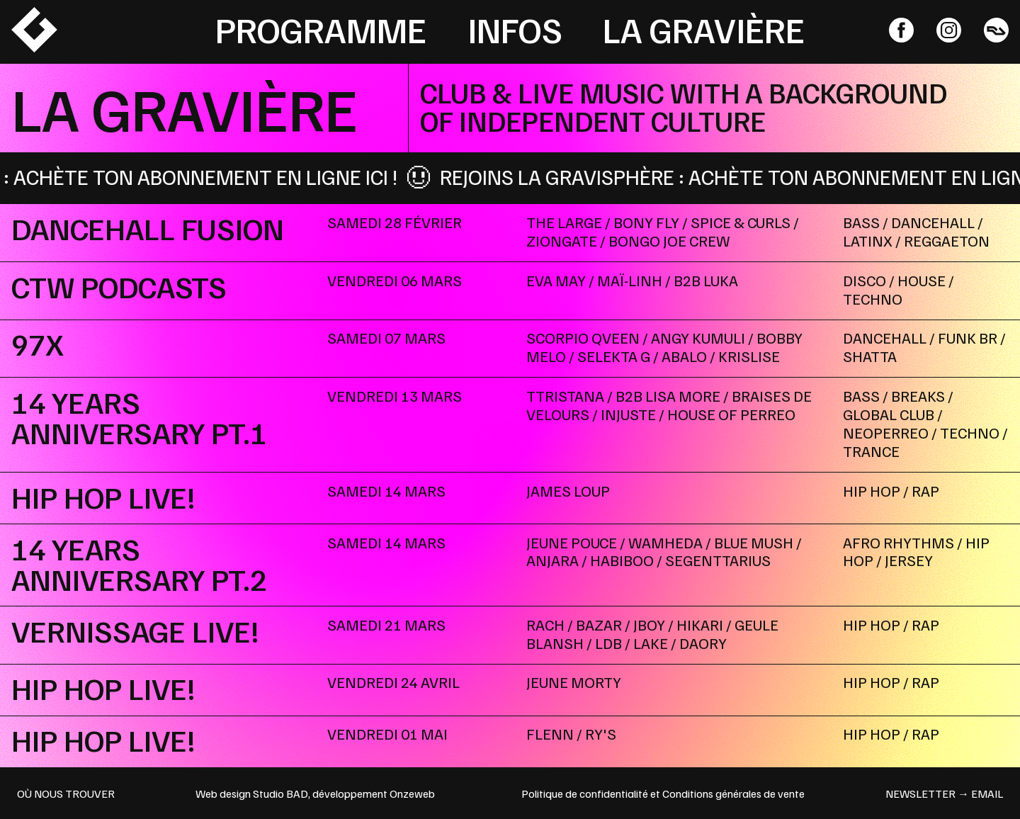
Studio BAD (280, 793)
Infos (515, 29)
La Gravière (704, 29)
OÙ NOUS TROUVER (66, 793)
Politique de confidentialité (584, 793)
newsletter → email (944, 793)
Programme (320, 29)
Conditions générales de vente (733, 793)
